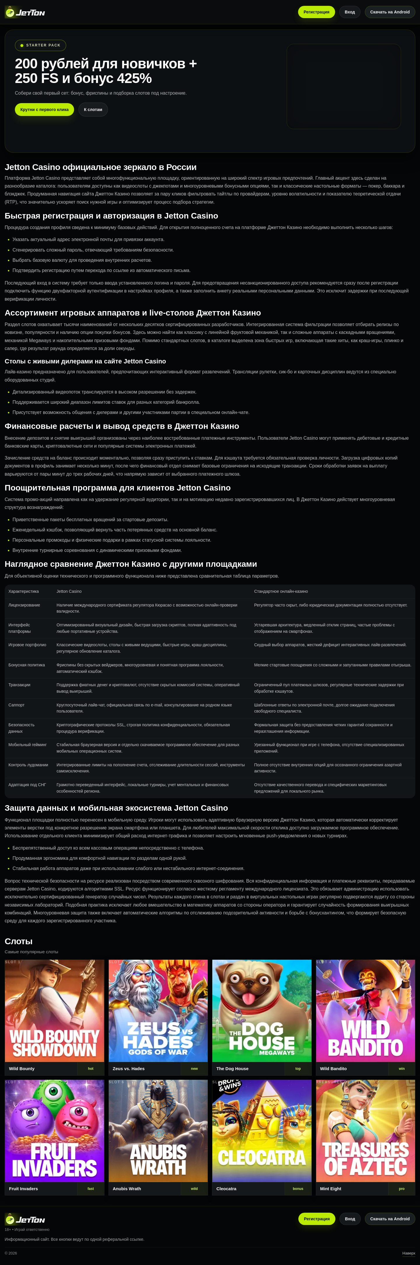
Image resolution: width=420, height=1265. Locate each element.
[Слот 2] (158, 1018)
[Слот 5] (54, 1138)
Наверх (408, 1253)
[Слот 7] (262, 1138)
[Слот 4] (366, 1018)
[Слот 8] (366, 1138)
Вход (350, 12)
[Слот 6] (158, 1138)
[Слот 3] (262, 1018)
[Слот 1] (54, 1018)
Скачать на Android (390, 12)
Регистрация (317, 12)
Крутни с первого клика (44, 109)
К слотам (93, 109)
